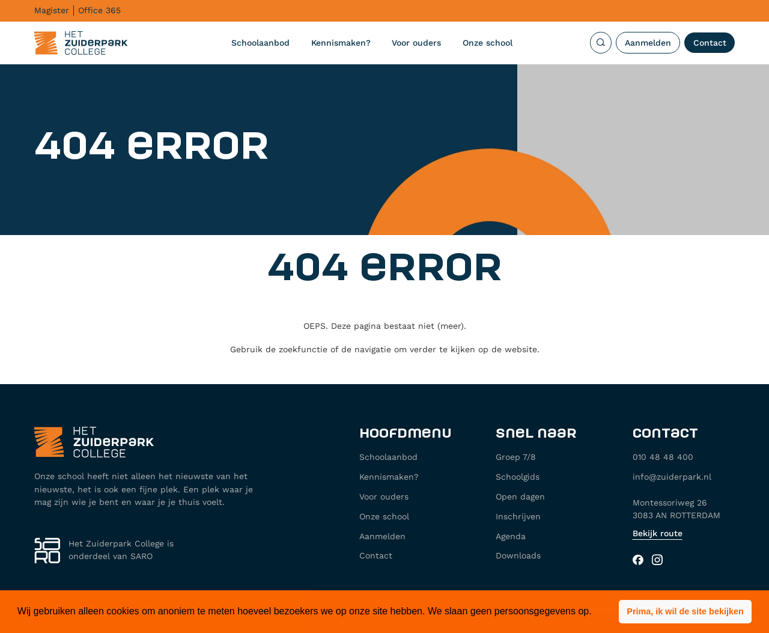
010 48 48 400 (663, 457)
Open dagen (520, 496)
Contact (709, 42)
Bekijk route (657, 533)
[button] (685, 612)
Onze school (487, 42)
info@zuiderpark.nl (672, 477)
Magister (51, 10)
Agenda (511, 536)
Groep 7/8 (516, 457)
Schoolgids (518, 477)
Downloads (518, 555)
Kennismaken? (341, 42)
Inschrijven (518, 516)
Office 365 (99, 10)
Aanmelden (648, 42)
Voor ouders (416, 42)
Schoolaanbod (260, 42)
